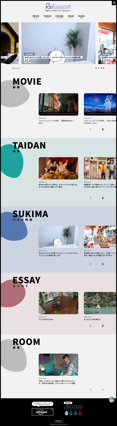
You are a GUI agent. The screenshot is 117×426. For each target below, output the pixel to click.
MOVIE (36, 16)
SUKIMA (59, 16)
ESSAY (71, 16)
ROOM (81, 16)
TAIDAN (47, 16)
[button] (13, 68)
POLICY (58, 421)
